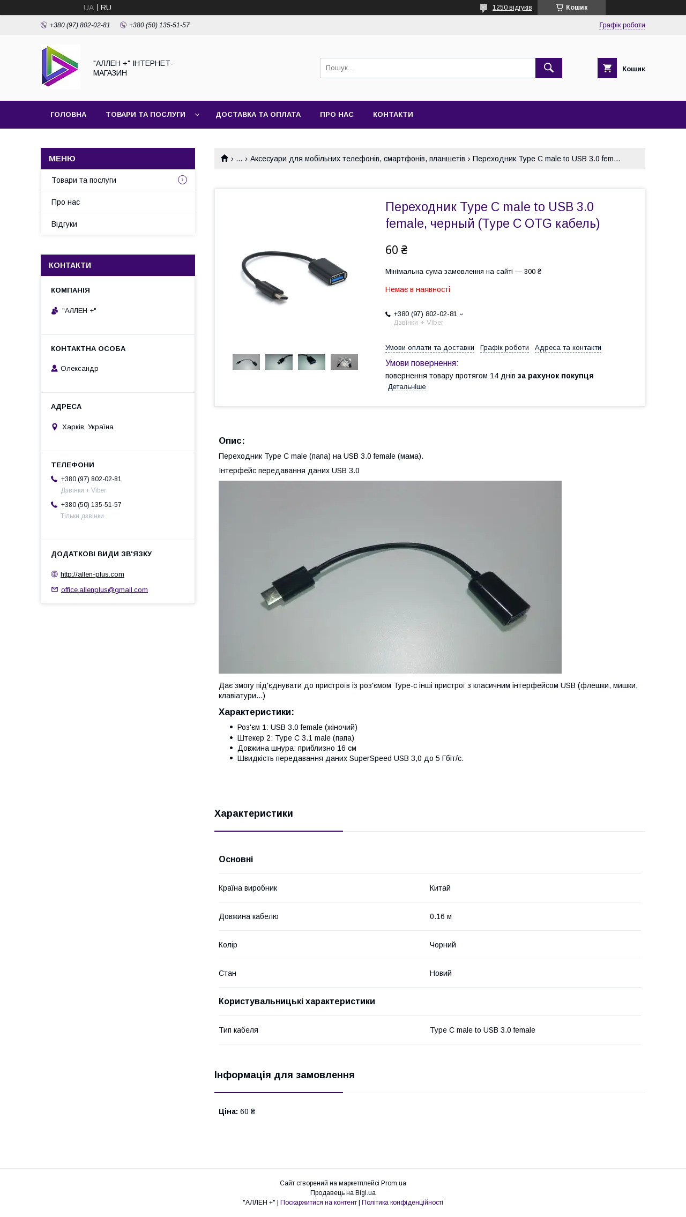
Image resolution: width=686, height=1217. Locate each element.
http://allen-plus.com (92, 574)
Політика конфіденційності (402, 1202)
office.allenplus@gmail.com (104, 589)
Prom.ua (393, 1183)
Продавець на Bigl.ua (343, 1193)
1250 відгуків (512, 7)
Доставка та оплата (258, 114)
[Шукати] (548, 68)
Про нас (337, 114)
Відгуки (64, 224)
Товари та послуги (145, 114)
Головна (68, 114)
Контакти (393, 114)
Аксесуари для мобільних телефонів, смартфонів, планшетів (357, 158)
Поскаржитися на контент (318, 1202)
